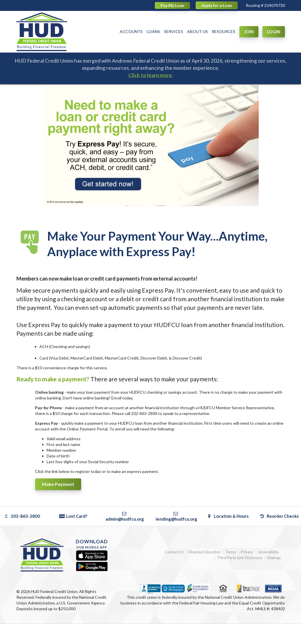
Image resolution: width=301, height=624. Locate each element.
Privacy (247, 552)
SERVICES (173, 31)
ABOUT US (197, 31)
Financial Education (204, 552)
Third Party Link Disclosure (239, 558)
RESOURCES (223, 31)
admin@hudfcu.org (125, 516)
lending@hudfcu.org (176, 516)
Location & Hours (228, 516)
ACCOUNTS (131, 31)
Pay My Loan (172, 5)
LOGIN (273, 31)
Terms (230, 552)
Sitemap (274, 558)
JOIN (249, 31)
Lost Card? (73, 516)
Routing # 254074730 (265, 5)
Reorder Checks (279, 516)
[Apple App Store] (92, 556)
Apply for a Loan (216, 5)
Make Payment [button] (58, 484)
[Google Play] (92, 566)
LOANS (153, 31)
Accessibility (268, 552)
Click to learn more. (150, 75)
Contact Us (174, 552)
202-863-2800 (21, 516)
